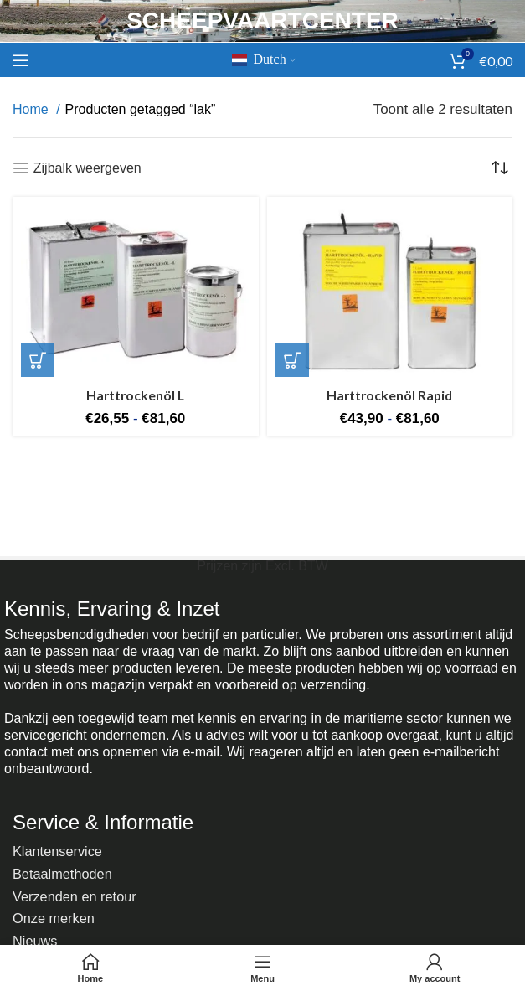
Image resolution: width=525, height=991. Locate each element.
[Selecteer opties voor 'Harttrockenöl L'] (37, 360)
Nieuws (36, 915)
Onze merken (55, 898)
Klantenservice (59, 848)
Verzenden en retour (77, 882)
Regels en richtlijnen (77, 932)
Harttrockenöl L (135, 395)
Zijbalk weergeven (87, 168)
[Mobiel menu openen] (21, 60)
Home (32, 109)
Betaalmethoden (64, 865)
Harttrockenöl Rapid (389, 395)
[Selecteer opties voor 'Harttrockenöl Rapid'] (292, 360)
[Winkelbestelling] (499, 167)
